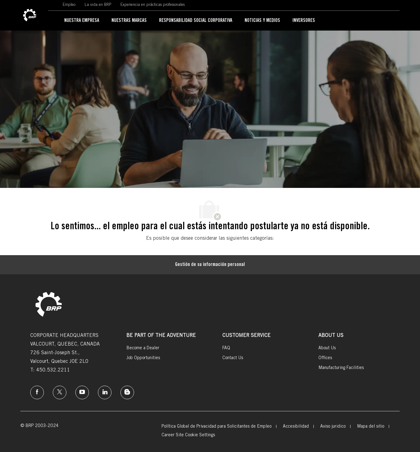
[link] (29, 15)
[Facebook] (37, 392)
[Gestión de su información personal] (210, 264)
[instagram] (82, 392)
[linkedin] (104, 392)
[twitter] (59, 392)
